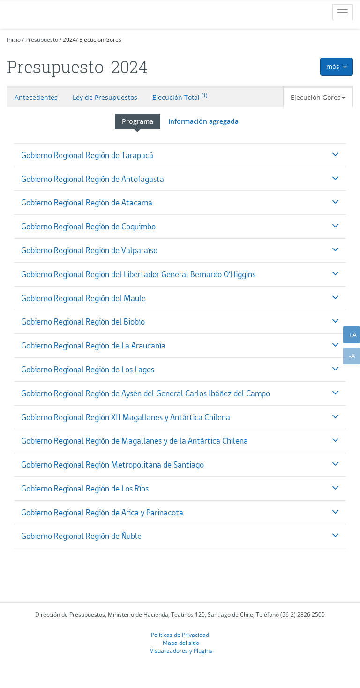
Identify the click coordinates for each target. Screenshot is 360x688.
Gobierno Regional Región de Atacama (86, 202)
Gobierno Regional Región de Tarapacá (87, 155)
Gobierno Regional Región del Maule (83, 298)
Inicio (14, 40)
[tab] (180, 155)
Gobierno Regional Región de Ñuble (81, 536)
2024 (69, 40)
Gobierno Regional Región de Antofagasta (92, 179)
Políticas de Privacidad (180, 634)
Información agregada (203, 121)
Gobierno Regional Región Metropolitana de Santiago (112, 464)
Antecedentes (36, 97)
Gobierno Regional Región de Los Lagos (87, 369)
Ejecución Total (179, 96)
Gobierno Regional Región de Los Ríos (85, 488)
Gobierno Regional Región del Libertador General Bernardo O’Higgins (138, 274)
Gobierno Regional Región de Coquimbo (88, 226)
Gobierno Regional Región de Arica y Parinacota (102, 512)
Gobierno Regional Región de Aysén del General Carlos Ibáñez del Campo (145, 393)
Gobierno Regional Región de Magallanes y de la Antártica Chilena (134, 441)
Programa (137, 121)
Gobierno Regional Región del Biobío (83, 321)
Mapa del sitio (181, 642)
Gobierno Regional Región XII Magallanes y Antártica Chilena (125, 417)
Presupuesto (41, 40)
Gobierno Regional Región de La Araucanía (93, 345)
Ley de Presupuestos (105, 97)
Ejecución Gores (100, 40)
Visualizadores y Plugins (181, 650)
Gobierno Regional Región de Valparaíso (89, 250)
